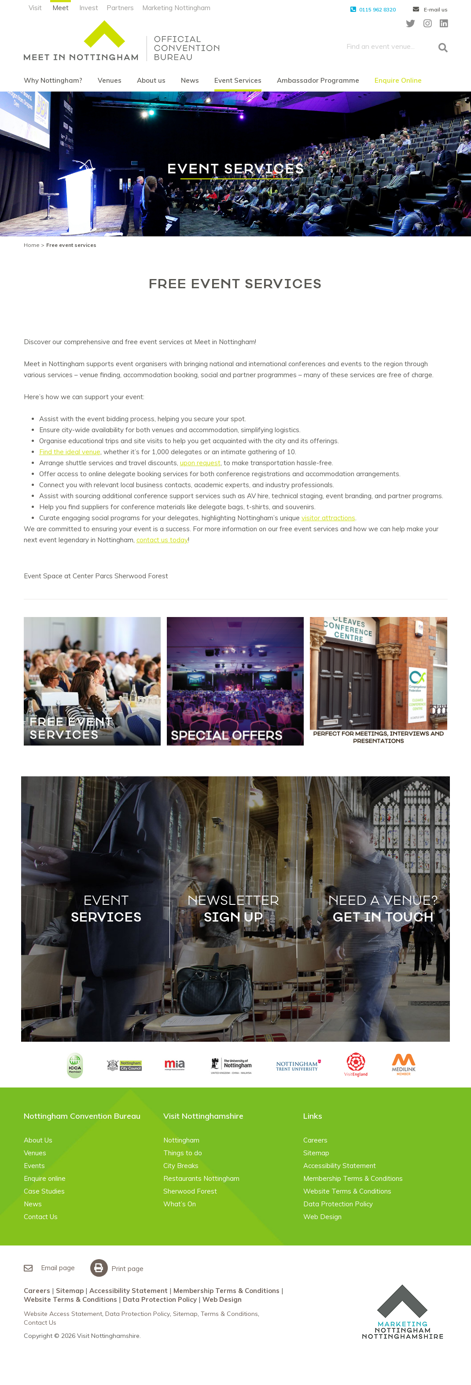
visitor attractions (328, 518)
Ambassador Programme (318, 80)
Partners (120, 8)
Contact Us (41, 1216)
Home (32, 245)
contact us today (162, 540)
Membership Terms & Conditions (353, 1178)
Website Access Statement (63, 1314)
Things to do (182, 1153)
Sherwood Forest (190, 1191)
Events (34, 1165)
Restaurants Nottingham (201, 1178)
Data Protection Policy (338, 1204)
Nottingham (181, 1140)
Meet (60, 8)
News (190, 80)
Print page (119, 1268)
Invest (88, 8)
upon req (193, 463)
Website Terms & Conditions (347, 1191)
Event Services (237, 80)
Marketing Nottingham (176, 8)
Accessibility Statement (339, 1165)
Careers (315, 1140)
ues (212, 463)
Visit (35, 8)
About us (151, 80)
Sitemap (316, 1153)
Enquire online (45, 1178)
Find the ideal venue (69, 452)
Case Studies (44, 1191)
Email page (49, 1268)
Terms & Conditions (229, 1314)
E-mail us (430, 9)
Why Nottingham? (53, 80)
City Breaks (181, 1165)
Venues (109, 80)
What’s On (179, 1204)
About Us (38, 1140)
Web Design (322, 1216)
